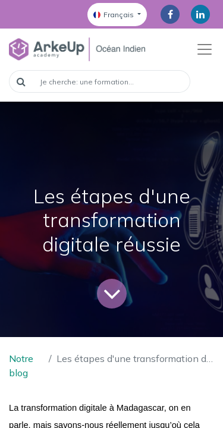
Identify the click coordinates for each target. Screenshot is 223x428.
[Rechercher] (21, 81)
